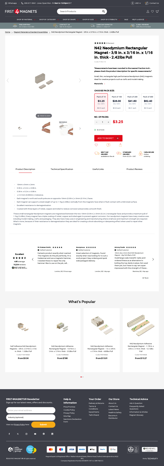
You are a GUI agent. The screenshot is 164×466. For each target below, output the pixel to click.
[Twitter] (18, 434)
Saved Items (94, 412)
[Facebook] (9, 434)
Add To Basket (106, 138)
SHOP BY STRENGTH (110, 20)
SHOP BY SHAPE (71, 20)
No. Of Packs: (101, 117)
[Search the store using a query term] (77, 11)
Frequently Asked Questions (137, 407)
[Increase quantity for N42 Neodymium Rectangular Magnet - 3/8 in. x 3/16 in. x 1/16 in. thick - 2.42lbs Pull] (108, 122)
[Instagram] (26, 434)
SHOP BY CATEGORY (49, 20)
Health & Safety (115, 412)
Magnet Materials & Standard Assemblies (31, 32)
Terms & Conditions (93, 407)
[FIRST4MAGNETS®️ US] (21, 11)
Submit (43, 424)
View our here (17, 424)
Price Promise (69, 407)
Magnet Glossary (136, 415)
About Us (112, 403)
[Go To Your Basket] (157, 11)
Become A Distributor (113, 416)
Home (7, 32)
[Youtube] (35, 434)
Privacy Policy (69, 413)
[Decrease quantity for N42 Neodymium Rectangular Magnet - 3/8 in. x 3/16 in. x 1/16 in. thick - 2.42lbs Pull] (96, 122)
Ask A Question (136, 403)
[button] (104, 43)
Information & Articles (139, 412)
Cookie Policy (69, 410)
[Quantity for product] (102, 122)
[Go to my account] (148, 11)
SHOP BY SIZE (90, 20)
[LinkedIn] (52, 434)
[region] (93, 259)
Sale (126, 20)
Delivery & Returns (96, 403)
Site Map (67, 416)
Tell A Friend (94, 415)
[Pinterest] (44, 434)
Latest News (114, 409)
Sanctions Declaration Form (72, 420)
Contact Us (113, 406)
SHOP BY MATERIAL (26, 20)
